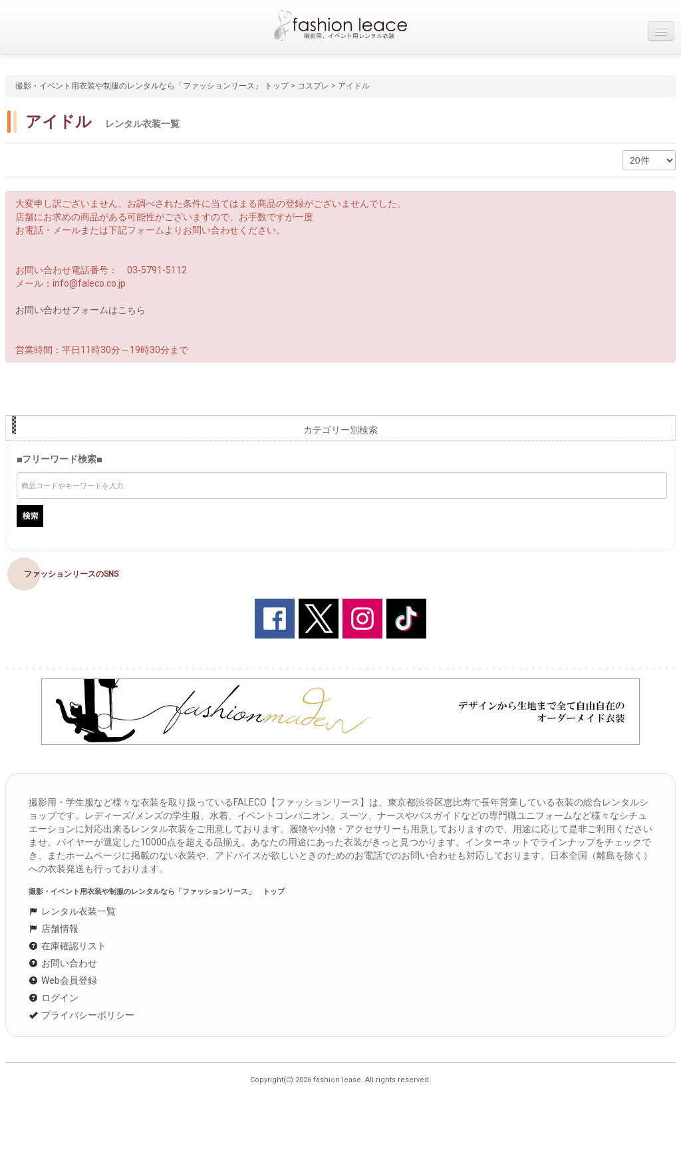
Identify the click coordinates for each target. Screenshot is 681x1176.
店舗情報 (53, 928)
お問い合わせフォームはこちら (80, 310)
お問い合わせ (63, 963)
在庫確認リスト (67, 946)
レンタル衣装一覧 (72, 911)
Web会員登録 (63, 980)
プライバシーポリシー (81, 1015)
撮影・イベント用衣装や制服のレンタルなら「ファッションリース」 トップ (152, 85)
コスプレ (313, 85)
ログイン (53, 997)
